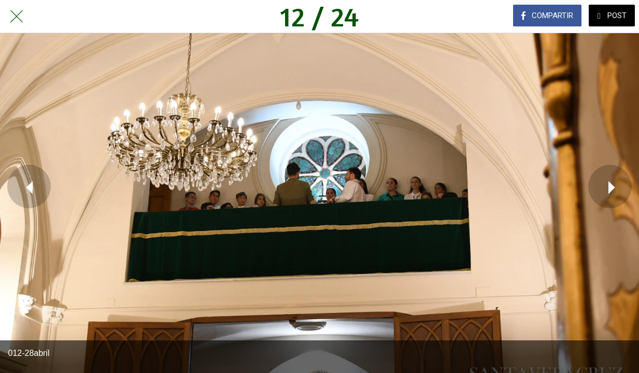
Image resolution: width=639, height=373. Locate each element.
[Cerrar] (16, 16)
